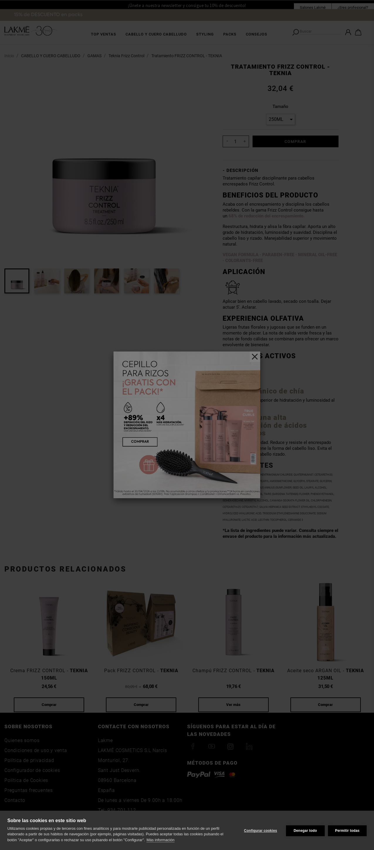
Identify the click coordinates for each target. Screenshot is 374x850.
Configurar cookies (259, 830)
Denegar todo (304, 830)
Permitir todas (347, 830)
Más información (160, 840)
